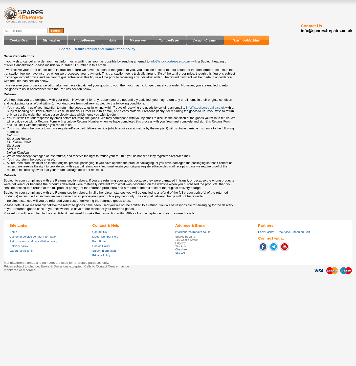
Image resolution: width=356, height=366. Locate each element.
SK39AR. (181, 252)
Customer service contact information (33, 236)
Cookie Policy (101, 245)
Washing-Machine (246, 40)
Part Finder (99, 241)
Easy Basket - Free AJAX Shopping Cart (284, 231)
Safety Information (104, 250)
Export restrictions (21, 250)
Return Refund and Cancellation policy (104, 49)
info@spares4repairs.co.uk (192, 231)
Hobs (112, 40)
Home (13, 231)
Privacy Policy (101, 255)
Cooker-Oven (19, 40)
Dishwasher (51, 40)
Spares (64, 49)
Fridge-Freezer (84, 40)
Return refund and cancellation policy (33, 241)
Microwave (138, 40)
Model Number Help (105, 236)
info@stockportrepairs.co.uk (171, 61)
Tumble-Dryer (169, 40)
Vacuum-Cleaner (205, 40)
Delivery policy (18, 245)
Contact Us (99, 231)
